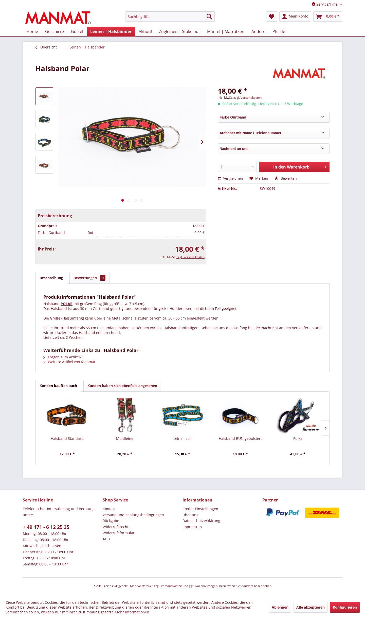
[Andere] (258, 31)
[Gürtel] (77, 31)
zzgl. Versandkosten (190, 257)
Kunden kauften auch (58, 385)
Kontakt (109, 508)
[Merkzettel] (271, 16)
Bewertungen (89, 278)
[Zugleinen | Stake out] (179, 31)
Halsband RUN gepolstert (240, 438)
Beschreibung (51, 277)
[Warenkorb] (327, 16)
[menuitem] (170, 16)
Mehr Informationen (132, 612)
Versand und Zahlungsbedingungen (133, 514)
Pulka (297, 438)
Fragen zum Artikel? (62, 357)
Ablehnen (280, 607)
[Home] (32, 31)
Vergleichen (230, 178)
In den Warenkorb (299, 166)
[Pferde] (279, 31)
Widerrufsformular (119, 532)
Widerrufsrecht (116, 526)
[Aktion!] (145, 31)
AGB (106, 539)
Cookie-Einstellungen (200, 508)
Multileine (124, 438)
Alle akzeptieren (310, 607)
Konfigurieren (345, 607)
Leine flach (182, 438)
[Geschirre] (54, 31)
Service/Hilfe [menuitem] (325, 4)
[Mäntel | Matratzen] (226, 31)
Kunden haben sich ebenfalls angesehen (122, 385)
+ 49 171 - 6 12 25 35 (46, 527)
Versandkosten (171, 586)
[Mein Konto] (295, 16)
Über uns (190, 514)
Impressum (192, 526)
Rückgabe (111, 520)
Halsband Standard (67, 438)
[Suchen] (209, 16)
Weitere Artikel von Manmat (69, 361)
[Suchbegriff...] (170, 16)
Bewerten (286, 178)
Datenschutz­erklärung (201, 520)
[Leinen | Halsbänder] (111, 31)
